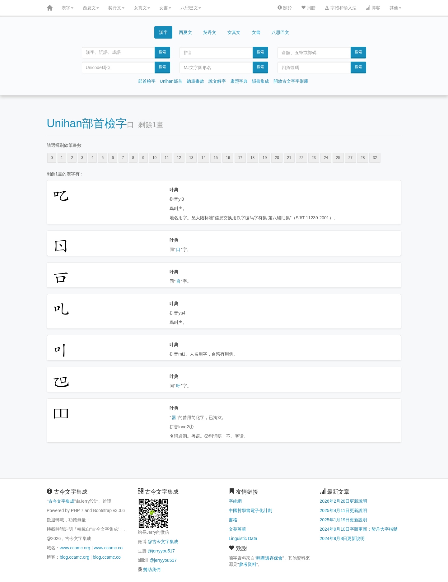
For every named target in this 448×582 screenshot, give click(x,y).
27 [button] (350, 158)
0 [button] (52, 158)
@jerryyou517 (161, 550)
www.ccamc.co (108, 547)
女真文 (142, 7)
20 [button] (277, 158)
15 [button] (216, 158)
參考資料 (247, 564)
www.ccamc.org (75, 547)
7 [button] (123, 158)
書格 (233, 519)
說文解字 (217, 81)
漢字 (67, 7)
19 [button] (265, 158)
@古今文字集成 (162, 541)
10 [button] (154, 158)
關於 (285, 7)
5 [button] (102, 158)
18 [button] (252, 158)
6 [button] (113, 158)
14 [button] (203, 158)
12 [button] (179, 158)
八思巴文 (190, 7)
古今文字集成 (61, 501)
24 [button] (326, 158)
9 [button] (143, 158)
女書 (165, 7)
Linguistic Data (243, 538)
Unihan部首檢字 (87, 123)
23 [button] (314, 158)
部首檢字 (147, 81)
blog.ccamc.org (74, 557)
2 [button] (72, 158)
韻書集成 (260, 81)
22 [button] (301, 158)
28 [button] (363, 158)
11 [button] (167, 158)
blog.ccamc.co (106, 557)
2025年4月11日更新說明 (343, 510)
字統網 (235, 501)
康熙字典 (239, 81)
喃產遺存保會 (269, 558)
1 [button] (62, 158)
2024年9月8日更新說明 (342, 538)
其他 (395, 7)
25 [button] (338, 158)
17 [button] (240, 158)
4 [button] (92, 158)
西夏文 (91, 7)
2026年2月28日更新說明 (343, 501)
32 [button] (375, 158)
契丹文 (116, 7)
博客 (373, 7)
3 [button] (82, 158)
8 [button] (133, 158)
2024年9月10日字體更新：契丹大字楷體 (359, 529)
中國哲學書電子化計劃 (250, 510)
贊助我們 (152, 569)
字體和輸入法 (341, 7)
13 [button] (191, 158)
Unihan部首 (171, 81)
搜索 (162, 52)
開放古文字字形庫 (290, 81)
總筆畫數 (195, 81)
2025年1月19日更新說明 (343, 519)
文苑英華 (237, 529)
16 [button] (228, 158)
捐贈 (308, 7)
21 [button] (289, 158)
